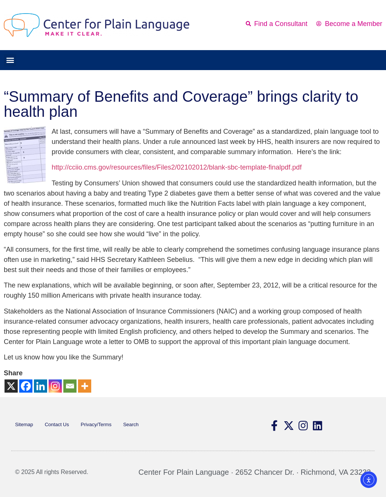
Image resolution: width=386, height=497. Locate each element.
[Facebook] (25, 386)
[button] (10, 60)
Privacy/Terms (96, 424)
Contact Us (57, 424)
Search (131, 424)
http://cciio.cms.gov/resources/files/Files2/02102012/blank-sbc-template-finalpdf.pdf (177, 167)
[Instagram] (55, 386)
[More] (84, 386)
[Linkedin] (40, 386)
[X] (11, 386)
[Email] (70, 386)
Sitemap (24, 424)
